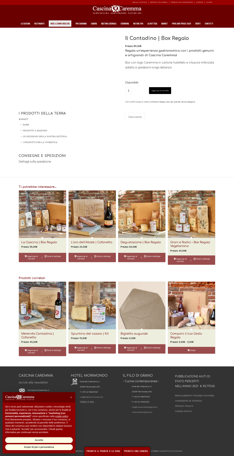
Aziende (199, 2)
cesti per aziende (173, 102)
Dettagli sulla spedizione (35, 161)
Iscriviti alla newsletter (33, 382)
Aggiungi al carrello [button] (31, 257)
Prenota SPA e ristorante (182, 2)
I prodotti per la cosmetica (40, 142)
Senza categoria (188, 102)
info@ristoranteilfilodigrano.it (144, 407)
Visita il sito (87, 402)
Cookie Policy (183, 411)
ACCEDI (209, 2)
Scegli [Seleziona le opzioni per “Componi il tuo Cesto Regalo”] (191, 350)
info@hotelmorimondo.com (91, 397)
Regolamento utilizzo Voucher (194, 396)
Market (23, 119)
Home (26, 125)
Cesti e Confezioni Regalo (154, 102)
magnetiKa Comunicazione (170, 451)
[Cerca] (213, 32)
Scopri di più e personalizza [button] (39, 447)
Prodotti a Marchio (35, 131)
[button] (71, 397)
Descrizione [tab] (135, 116)
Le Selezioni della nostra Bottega (45, 137)
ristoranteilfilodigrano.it (142, 412)
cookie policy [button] (61, 416)
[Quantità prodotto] (128, 90)
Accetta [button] (39, 440)
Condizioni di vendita (188, 401)
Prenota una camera (159, 2)
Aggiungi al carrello (160, 90)
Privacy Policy (184, 406)
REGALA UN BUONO (139, 2)
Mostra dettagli (53, 256)
